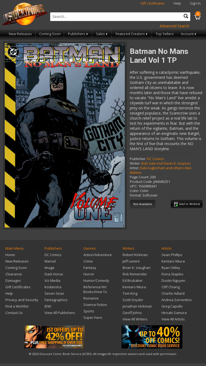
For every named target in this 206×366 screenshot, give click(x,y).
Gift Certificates (153, 3)
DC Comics (155, 159)
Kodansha (53, 286)
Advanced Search (174, 25)
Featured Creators (132, 34)
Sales (102, 34)
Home (10, 254)
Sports (88, 311)
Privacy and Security (21, 299)
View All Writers (135, 319)
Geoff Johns (132, 312)
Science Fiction (95, 304)
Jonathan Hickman (137, 306)
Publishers (78, 34)
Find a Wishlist (16, 306)
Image (49, 267)
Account (189, 34)
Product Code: (141, 181)
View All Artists (173, 319)
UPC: (133, 186)
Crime (88, 261)
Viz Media (52, 280)
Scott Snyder (133, 299)
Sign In (195, 3)
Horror (88, 274)
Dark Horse (54, 274)
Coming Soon (50, 34)
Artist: (134, 168)
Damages (13, 280)
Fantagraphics (56, 299)
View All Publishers (60, 312)
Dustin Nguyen (173, 280)
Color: (134, 190)
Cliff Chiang (170, 286)
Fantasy (89, 267)
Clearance (13, 274)
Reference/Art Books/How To (95, 289)
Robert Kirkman (135, 254)
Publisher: (138, 159)
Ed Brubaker (133, 280)
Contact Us (14, 312)
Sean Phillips (171, 254)
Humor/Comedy (96, 280)
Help (177, 3)
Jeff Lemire (131, 261)
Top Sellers (165, 34)
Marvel (50, 261)
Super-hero (92, 317)
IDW (48, 306)
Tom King (130, 293)
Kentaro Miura (134, 286)
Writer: (135, 163)
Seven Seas (54, 293)
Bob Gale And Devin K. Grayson (166, 163)
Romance (91, 298)
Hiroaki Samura (174, 312)
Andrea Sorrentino (176, 299)
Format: (136, 195)
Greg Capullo (172, 306)
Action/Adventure (97, 254)
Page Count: (139, 177)
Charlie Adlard (173, 293)
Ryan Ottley (170, 267)
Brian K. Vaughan (136, 267)
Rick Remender (135, 274)
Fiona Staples (172, 274)
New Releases (20, 34)
